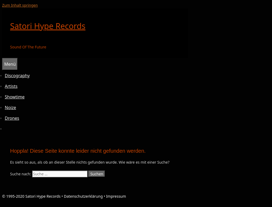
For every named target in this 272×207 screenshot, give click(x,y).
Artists (11, 86)
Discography (17, 75)
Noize (10, 107)
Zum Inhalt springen (20, 5)
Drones (12, 118)
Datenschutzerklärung (83, 196)
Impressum (116, 196)
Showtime (15, 97)
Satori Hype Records (48, 25)
